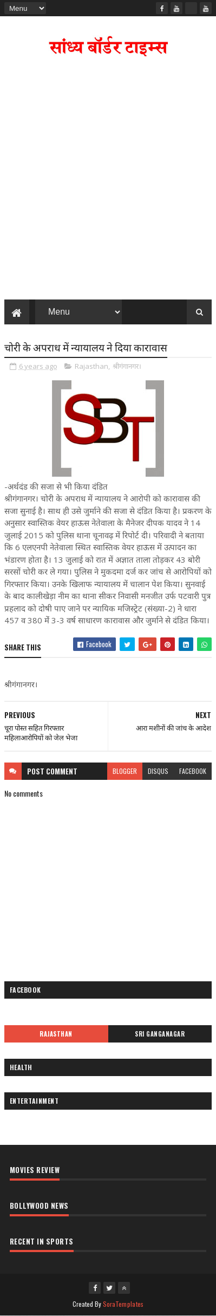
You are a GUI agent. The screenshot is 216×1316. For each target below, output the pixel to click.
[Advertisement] (108, 181)
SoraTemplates (123, 1303)
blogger (125, 771)
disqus (158, 771)
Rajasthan (91, 366)
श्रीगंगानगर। (127, 366)
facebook (192, 771)
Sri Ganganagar (160, 1034)
